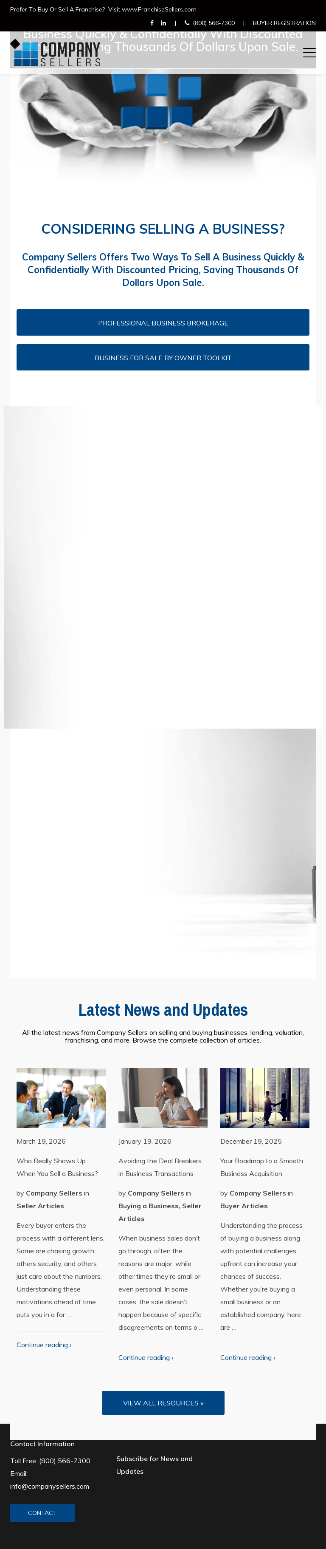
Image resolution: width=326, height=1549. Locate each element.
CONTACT (42, 1513)
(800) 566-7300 (214, 23)
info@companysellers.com (49, 1486)
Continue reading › (44, 1344)
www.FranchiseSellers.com (159, 9)
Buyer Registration (284, 23)
